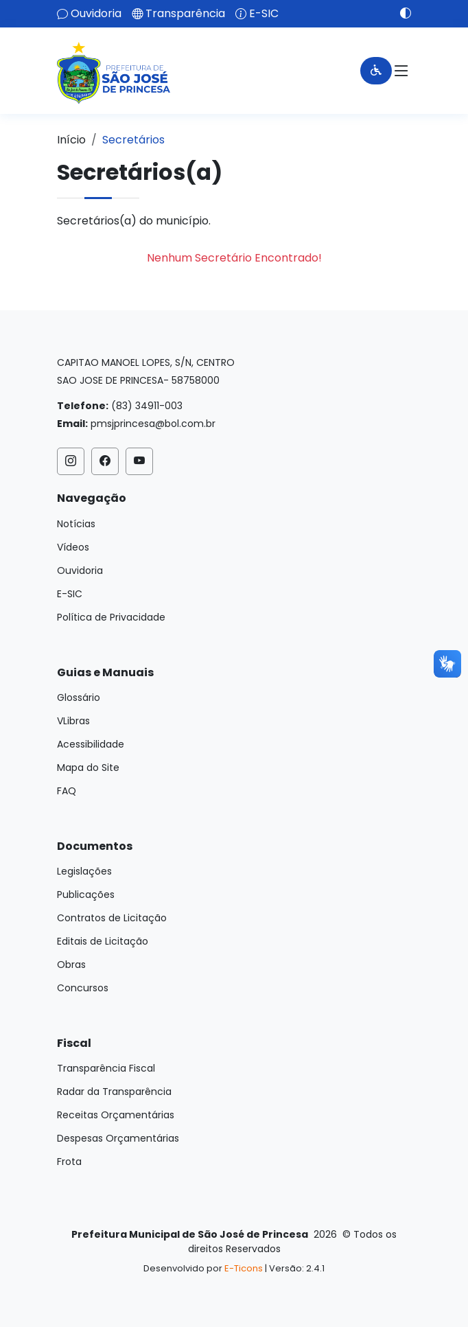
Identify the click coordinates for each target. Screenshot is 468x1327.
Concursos (82, 988)
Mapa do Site (88, 767)
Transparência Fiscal (106, 1068)
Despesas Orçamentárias (118, 1138)
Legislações (84, 871)
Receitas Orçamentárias (115, 1115)
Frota (69, 1161)
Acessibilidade (90, 744)
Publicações (86, 894)
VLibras (73, 721)
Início (71, 140)
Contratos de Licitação (112, 918)
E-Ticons (243, 1268)
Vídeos (73, 547)
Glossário (78, 697)
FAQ (66, 791)
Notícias (76, 524)
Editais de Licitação (102, 941)
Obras (71, 964)
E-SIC (264, 13)
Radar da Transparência (114, 1091)
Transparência (185, 13)
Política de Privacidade (111, 617)
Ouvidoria (96, 13)
